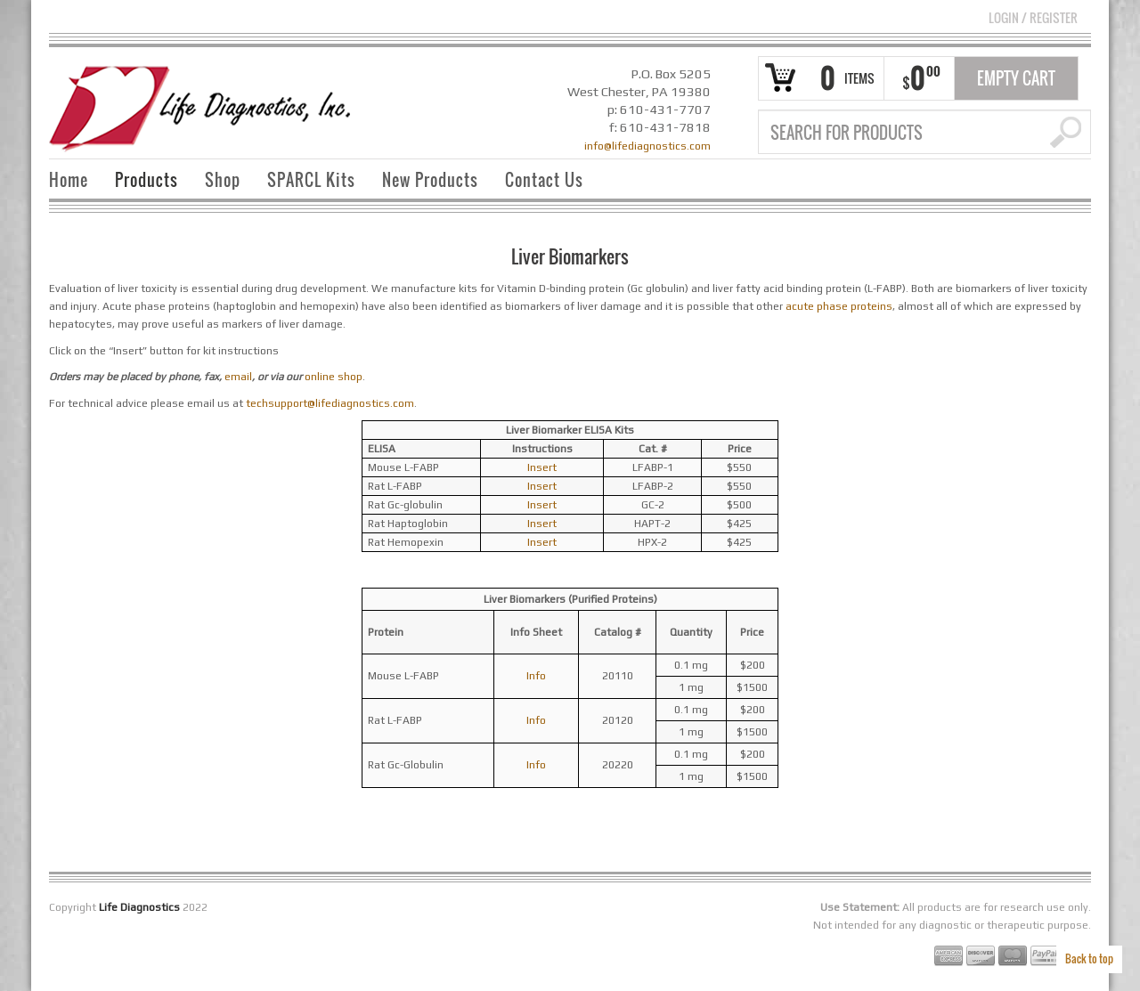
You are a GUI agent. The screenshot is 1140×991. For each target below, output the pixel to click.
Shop (222, 179)
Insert (542, 467)
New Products (430, 179)
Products (146, 179)
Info (536, 676)
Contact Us (544, 179)
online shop (333, 376)
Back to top (1089, 958)
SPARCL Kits (311, 179)
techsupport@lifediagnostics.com (330, 403)
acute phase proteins (839, 306)
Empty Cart (1016, 78)
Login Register (1033, 17)
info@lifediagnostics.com (647, 146)
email (238, 376)
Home (68, 179)
